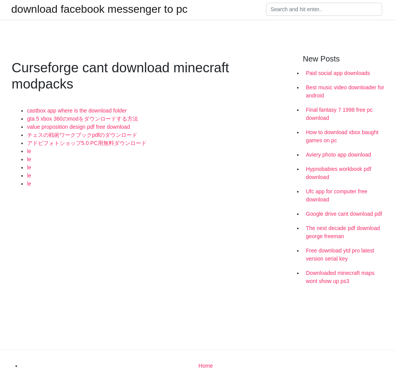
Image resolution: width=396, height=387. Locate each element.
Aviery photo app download (338, 155)
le (29, 151)
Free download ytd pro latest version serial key (340, 254)
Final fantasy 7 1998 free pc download (339, 114)
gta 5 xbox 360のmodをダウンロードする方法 (82, 119)
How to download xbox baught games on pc (342, 136)
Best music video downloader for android (345, 91)
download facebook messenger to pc (99, 9)
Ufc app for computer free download (336, 195)
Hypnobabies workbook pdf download (338, 173)
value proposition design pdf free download (78, 127)
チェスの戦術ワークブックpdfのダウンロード (82, 135)
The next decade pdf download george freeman (343, 232)
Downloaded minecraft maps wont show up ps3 (340, 277)
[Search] (324, 9)
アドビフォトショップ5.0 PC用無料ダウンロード (87, 143)
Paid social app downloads (338, 73)
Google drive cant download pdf (344, 214)
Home (205, 366)
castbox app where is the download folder (77, 110)
